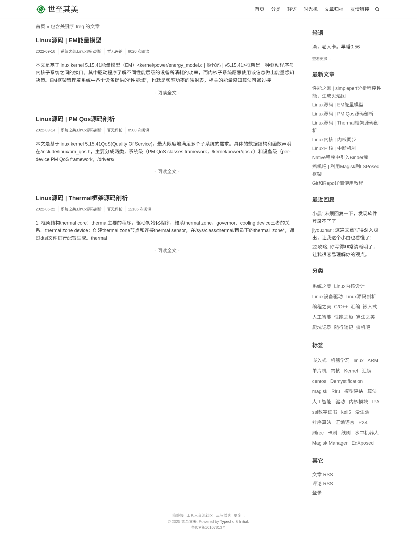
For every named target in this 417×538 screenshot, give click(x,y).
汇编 (355, 306)
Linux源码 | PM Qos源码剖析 (75, 119)
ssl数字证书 (324, 412)
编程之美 (321, 306)
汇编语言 (345, 422)
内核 (335, 371)
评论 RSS (322, 483)
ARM (373, 360)
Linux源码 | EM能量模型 (69, 40)
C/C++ (341, 306)
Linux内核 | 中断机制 (334, 148)
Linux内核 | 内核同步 (334, 139)
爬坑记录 (321, 327)
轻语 (292, 9)
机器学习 (340, 360)
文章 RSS (322, 474)
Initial (243, 521)
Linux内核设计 (349, 286)
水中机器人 (367, 433)
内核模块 (358, 401)
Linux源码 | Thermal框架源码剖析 (82, 198)
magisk (319, 391)
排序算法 (321, 422)
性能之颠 (343, 317)
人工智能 (321, 317)
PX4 (363, 422)
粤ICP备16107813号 (208, 527)
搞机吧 (363, 327)
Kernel (351, 371)
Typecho (227, 521)
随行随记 (343, 327)
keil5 (346, 412)
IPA (376, 401)
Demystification (346, 381)
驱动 (340, 401)
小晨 (317, 213)
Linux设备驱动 (327, 296)
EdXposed (363, 443)
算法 (372, 391)
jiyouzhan (322, 230)
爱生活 (362, 412)
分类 (276, 9)
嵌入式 (370, 306)
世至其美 (57, 9)
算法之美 (365, 317)
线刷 (346, 433)
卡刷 (332, 433)
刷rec (318, 433)
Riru (335, 391)
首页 (259, 9)
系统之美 (321, 286)
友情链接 (359, 9)
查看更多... (321, 59)
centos (319, 381)
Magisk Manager (330, 443)
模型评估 (353, 391)
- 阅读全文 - (167, 93)
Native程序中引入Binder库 (340, 157)
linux (359, 360)
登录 (317, 492)
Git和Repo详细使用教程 (337, 183)
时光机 (310, 9)
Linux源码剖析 (360, 296)
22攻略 (319, 247)
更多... (239, 515)
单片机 (319, 371)
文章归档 (334, 9)
